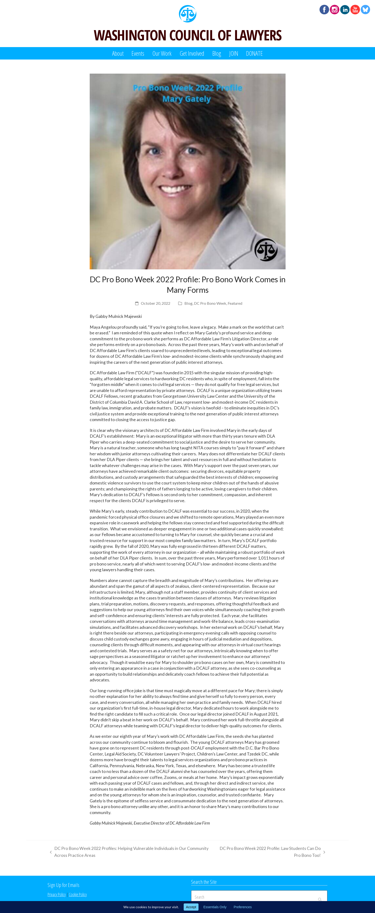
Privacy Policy (57, 894)
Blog (188, 303)
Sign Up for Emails (63, 884)
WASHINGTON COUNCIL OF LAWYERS (187, 35)
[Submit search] (320, 897)
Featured (235, 303)
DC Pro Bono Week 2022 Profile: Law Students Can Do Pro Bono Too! (271, 852)
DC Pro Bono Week (210, 303)
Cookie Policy (78, 894)
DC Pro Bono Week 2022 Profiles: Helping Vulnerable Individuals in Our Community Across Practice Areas (128, 852)
